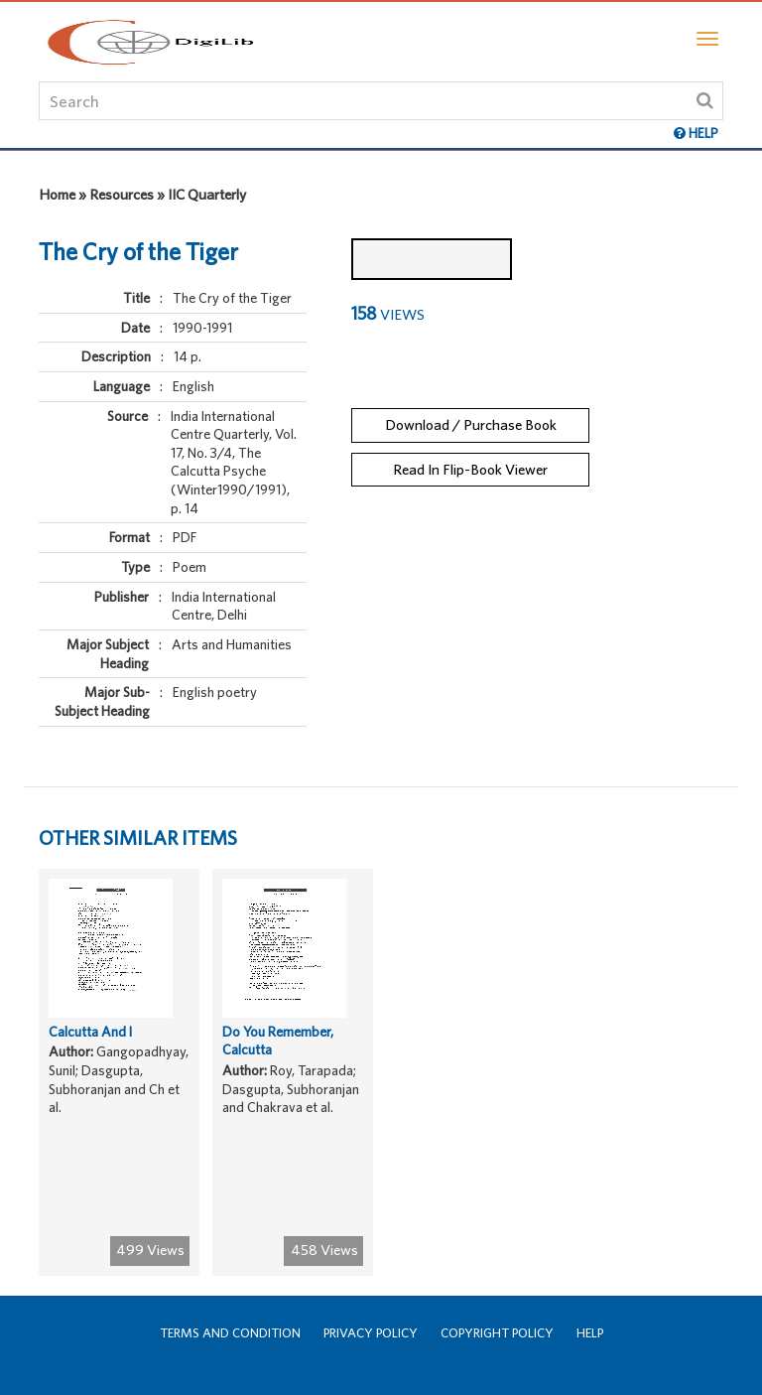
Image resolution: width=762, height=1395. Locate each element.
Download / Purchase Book (471, 424)
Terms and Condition (230, 1332)
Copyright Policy (497, 1332)
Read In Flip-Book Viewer (470, 469)
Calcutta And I (90, 1032)
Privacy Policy (370, 1332)
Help (589, 1332)
